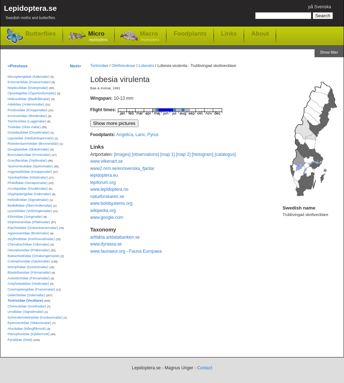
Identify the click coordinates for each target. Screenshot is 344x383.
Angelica (124, 134)
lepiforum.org (103, 182)
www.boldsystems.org (111, 203)
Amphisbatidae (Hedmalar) (28, 283)
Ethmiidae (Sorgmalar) (25, 216)
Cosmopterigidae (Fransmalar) (31, 289)
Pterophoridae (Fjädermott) (29, 334)
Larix (140, 134)
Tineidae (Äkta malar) (24, 127)
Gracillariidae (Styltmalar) (27, 160)
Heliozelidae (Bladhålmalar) (29, 99)
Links (229, 33)
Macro (149, 36)
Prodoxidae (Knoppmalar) (27, 110)
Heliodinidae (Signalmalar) (28, 200)
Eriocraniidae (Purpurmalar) (29, 82)
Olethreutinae (124, 65)
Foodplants (190, 33)
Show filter (329, 52)
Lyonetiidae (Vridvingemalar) (30, 211)
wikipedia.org (103, 210)
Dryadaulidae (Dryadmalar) (29, 132)
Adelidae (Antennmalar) (26, 104)
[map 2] (183, 154)
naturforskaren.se (107, 196)
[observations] (145, 154)
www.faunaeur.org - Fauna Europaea (126, 251)
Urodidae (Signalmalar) (25, 312)
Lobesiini (146, 65)
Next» (75, 65)
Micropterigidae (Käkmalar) (29, 76)
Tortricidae (99, 65)
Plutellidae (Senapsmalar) (27, 183)
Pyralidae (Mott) (20, 340)
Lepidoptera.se (30, 13)
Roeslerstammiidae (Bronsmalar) (33, 143)
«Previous (18, 65)
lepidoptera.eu (104, 175)
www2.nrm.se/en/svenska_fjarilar (122, 168)
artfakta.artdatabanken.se (115, 237)
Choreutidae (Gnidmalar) (27, 306)
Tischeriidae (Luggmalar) (27, 121)
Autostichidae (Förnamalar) (29, 278)
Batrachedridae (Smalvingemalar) (34, 256)
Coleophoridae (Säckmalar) (29, 261)
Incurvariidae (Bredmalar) (27, 116)
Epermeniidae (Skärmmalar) (29, 323)
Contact (204, 367)
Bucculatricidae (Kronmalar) (29, 155)
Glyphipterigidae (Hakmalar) (29, 194)
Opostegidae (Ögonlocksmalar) (32, 93)
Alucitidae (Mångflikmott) (27, 328)
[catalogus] (225, 154)
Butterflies (41, 33)
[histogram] (203, 154)
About (260, 33)
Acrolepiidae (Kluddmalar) (28, 188)
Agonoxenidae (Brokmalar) (28, 233)
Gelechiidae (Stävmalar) (26, 295)
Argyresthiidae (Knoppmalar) (30, 172)
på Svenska (319, 6)
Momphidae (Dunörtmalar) (28, 267)
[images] (122, 154)
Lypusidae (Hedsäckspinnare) (31, 138)
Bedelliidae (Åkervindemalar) (30, 205)
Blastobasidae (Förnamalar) (29, 272)
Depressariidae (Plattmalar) (29, 222)
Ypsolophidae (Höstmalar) (28, 177)
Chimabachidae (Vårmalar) (28, 244)
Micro (97, 36)
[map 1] (167, 154)
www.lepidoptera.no (109, 189)
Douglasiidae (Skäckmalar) (28, 149)
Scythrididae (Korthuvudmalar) (31, 239)
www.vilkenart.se (106, 161)
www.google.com (106, 217)
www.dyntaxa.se (106, 244)
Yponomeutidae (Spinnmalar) (30, 166)
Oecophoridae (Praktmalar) (29, 250)
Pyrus (153, 134)
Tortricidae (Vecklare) (25, 300)
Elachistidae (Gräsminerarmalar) (33, 228)
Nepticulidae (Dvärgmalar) (28, 88)
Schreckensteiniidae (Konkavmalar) (35, 317)
